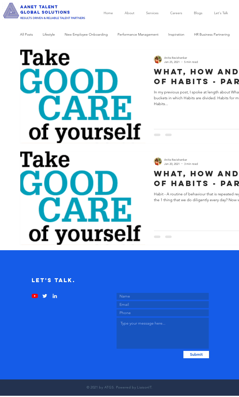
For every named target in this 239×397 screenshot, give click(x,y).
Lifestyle (49, 34)
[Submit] (196, 354)
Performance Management (138, 34)
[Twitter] (45, 296)
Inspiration (176, 34)
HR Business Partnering (212, 34)
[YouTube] (35, 296)
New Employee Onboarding (86, 34)
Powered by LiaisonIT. (134, 387)
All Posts (26, 34)
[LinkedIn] (55, 296)
